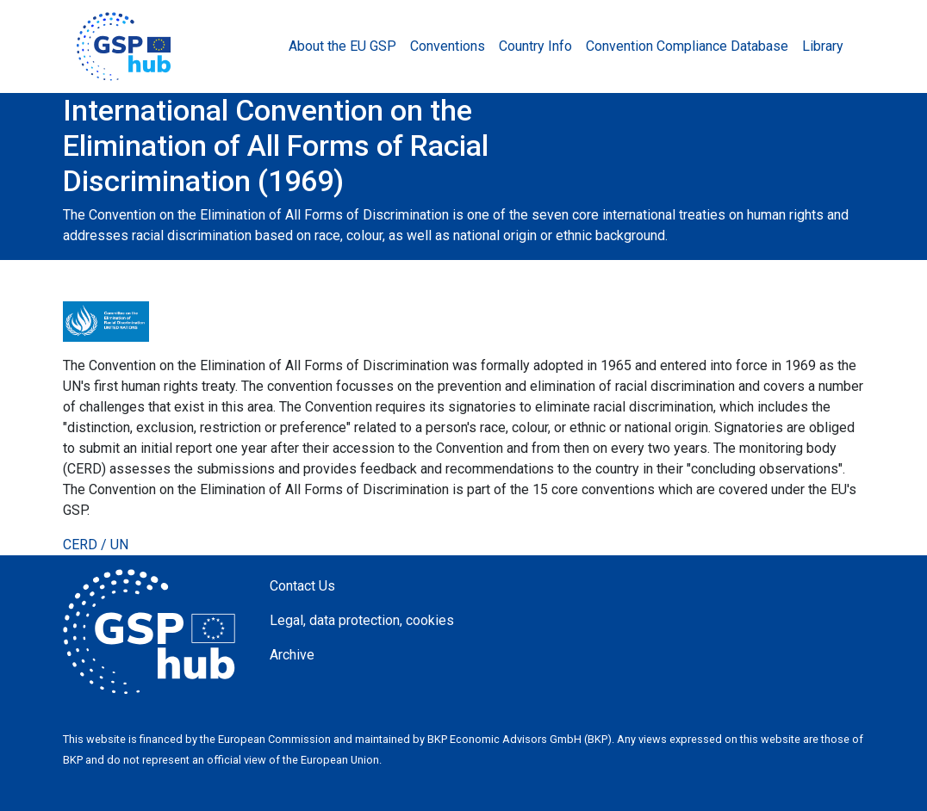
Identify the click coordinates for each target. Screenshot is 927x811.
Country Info (535, 46)
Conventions (447, 46)
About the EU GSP (342, 46)
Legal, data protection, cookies (362, 620)
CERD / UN (95, 544)
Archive (292, 655)
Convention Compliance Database (687, 46)
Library (822, 46)
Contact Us (302, 586)
